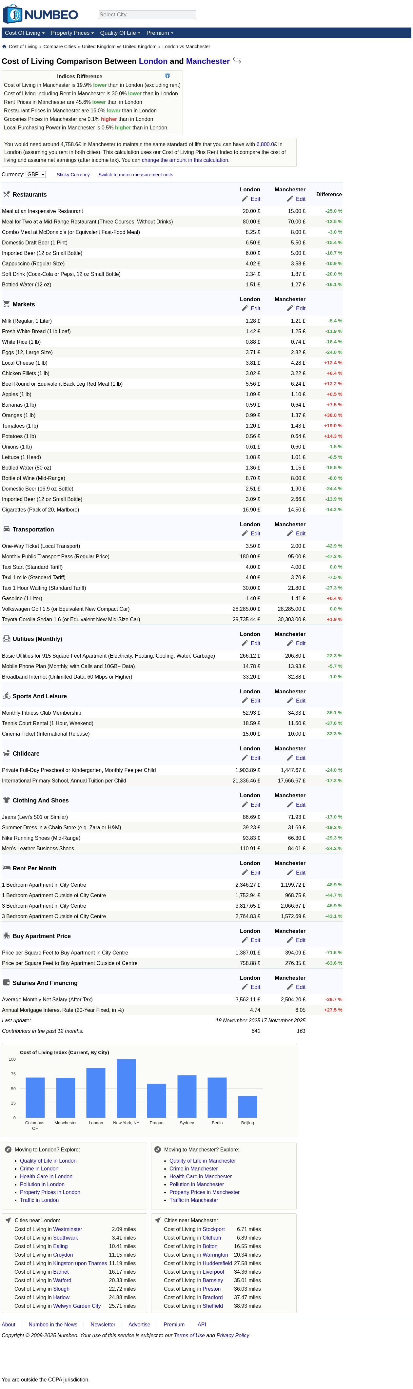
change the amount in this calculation (185, 160)
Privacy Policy (233, 1335)
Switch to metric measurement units (135, 174)
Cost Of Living (22, 32)
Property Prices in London (50, 1192)
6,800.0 (265, 144)
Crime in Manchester (193, 1168)
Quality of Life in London (48, 1161)
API (202, 1324)
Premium (158, 32)
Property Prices (70, 32)
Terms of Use (189, 1335)
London (153, 61)
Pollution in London (42, 1184)
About (8, 1324)
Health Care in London (46, 1176)
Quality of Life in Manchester (202, 1161)
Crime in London (39, 1168)
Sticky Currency (73, 174)
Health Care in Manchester (200, 1176)
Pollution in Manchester (196, 1184)
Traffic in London (39, 1200)
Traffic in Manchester (193, 1200)
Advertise (139, 1324)
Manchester (208, 61)
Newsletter (103, 1324)
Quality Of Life (118, 32)
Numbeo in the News (53, 1324)
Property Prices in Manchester (204, 1192)
